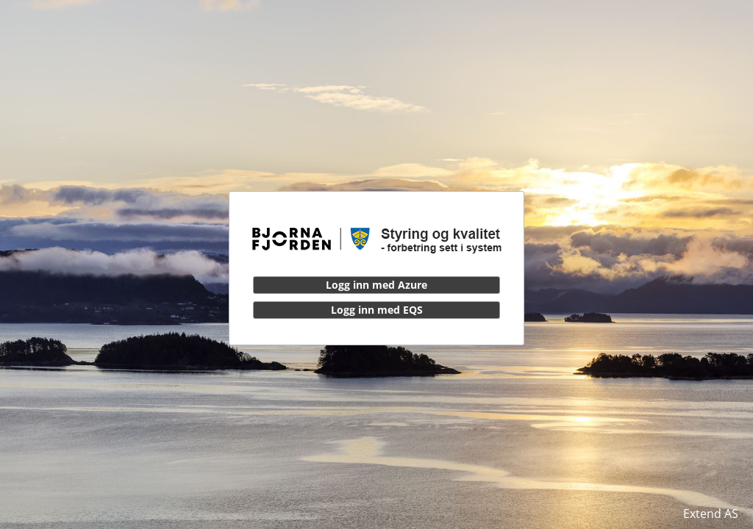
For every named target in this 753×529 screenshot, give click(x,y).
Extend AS (710, 513)
